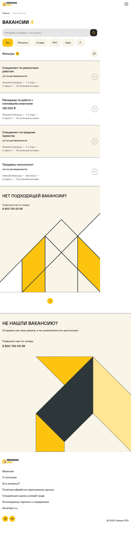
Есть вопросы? (11, 483)
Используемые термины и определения (25, 501)
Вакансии (8, 471)
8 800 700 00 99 (12, 208)
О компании (9, 477)
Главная (5, 13)
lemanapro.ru (10, 508)
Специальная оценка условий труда (23, 495)
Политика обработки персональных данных (28, 489)
